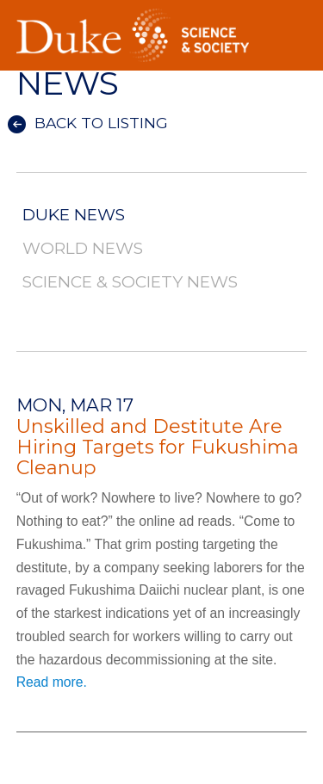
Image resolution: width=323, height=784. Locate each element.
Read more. (51, 682)
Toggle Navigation (294, 16)
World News (82, 249)
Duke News (73, 215)
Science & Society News (130, 283)
